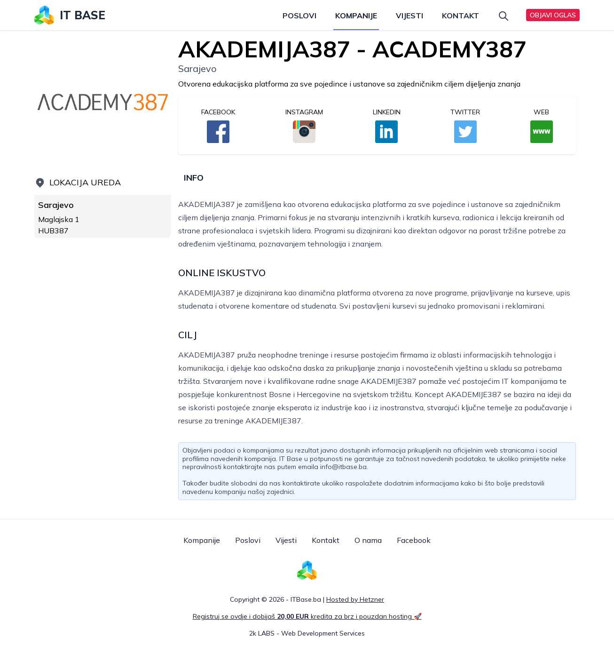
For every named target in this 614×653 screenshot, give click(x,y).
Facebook (414, 540)
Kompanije (356, 15)
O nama (368, 540)
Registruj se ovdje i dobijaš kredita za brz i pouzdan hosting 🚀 (307, 616)
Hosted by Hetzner (355, 599)
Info (194, 177)
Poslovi (299, 15)
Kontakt (460, 15)
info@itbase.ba (343, 466)
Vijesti (409, 15)
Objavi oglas (553, 15)
